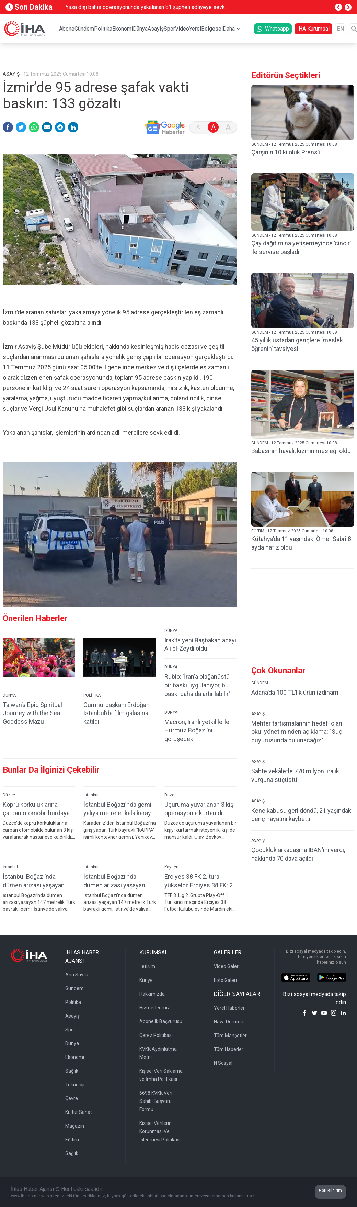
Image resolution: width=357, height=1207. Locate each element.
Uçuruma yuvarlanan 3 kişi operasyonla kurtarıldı (199, 809)
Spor (169, 28)
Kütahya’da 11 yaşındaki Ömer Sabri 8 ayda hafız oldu (301, 543)
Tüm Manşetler (230, 1035)
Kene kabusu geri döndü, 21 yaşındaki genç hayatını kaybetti (302, 815)
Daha (229, 28)
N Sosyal (223, 1063)
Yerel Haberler (229, 1008)
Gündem (84, 28)
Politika (103, 28)
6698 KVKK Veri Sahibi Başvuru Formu (155, 1101)
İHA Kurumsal (313, 28)
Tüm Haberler (228, 1049)
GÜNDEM (259, 682)
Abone (66, 28)
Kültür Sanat (78, 1112)
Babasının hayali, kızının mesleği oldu (301, 450)
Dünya (140, 28)
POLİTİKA (92, 695)
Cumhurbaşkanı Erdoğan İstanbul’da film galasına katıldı (116, 713)
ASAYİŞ (258, 713)
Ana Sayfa (76, 974)
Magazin (74, 1126)
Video (182, 28)
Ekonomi (122, 28)
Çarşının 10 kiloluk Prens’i (285, 152)
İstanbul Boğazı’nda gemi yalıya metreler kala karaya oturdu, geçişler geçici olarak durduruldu (118, 809)
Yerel (195, 28)
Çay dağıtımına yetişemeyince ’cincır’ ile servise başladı (301, 247)
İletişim (147, 966)
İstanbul (91, 795)
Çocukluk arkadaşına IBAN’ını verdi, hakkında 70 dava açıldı (298, 854)
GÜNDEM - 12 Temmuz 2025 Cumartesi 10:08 (294, 144)
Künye (146, 980)
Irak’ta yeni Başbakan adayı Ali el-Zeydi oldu (200, 644)
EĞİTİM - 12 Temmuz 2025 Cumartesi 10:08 (292, 531)
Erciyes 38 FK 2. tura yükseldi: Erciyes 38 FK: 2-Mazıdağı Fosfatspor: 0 (199, 881)
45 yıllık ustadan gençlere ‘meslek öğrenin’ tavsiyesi (297, 344)
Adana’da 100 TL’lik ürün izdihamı (295, 692)
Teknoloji (74, 1084)
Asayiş (156, 28)
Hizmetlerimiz (154, 1007)
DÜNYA (9, 695)
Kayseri (171, 867)
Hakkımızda (152, 994)
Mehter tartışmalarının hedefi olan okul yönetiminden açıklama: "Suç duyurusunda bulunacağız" (296, 732)
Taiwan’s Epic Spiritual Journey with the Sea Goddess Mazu (32, 713)
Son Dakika (29, 7)
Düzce (9, 795)
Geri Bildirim (330, 1190)
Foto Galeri (225, 980)
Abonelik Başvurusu (160, 1021)
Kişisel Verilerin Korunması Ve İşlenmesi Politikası (160, 1131)
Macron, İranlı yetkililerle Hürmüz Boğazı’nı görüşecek (196, 730)
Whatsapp (273, 28)
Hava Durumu (228, 1022)
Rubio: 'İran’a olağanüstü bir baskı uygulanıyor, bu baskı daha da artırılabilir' (197, 685)
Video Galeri (227, 966)
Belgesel (212, 28)
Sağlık (71, 1071)
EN (340, 28)
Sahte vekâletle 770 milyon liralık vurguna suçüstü (295, 775)
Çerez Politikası (156, 1035)
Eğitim (72, 1139)
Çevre (71, 1098)
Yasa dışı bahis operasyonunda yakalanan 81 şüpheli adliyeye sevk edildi (145, 7)
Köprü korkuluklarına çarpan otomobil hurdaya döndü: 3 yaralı (36, 809)
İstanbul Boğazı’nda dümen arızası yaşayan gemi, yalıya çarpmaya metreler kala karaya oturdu (34, 881)
